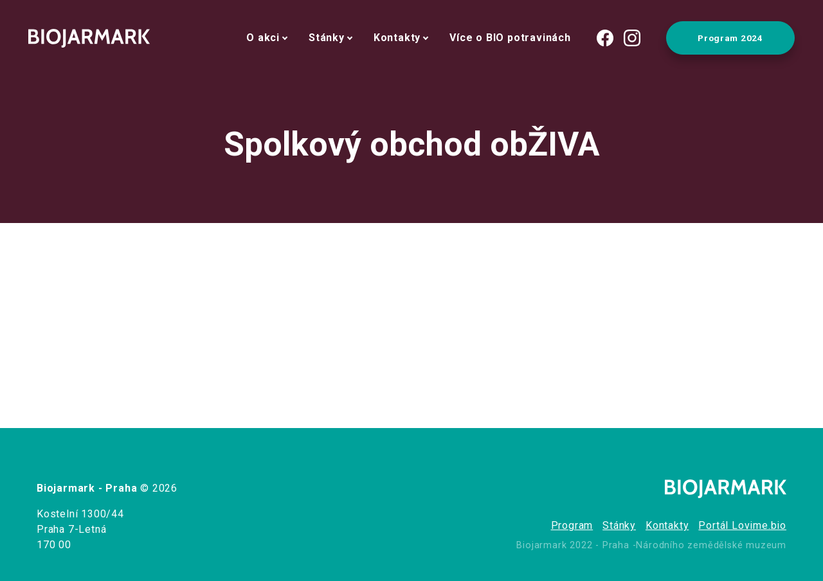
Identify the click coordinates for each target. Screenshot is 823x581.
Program (572, 525)
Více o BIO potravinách (510, 37)
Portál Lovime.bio (742, 525)
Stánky (327, 37)
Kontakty (397, 37)
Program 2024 (730, 38)
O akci (263, 37)
